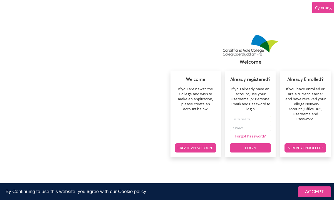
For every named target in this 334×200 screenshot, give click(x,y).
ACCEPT (314, 191)
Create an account (195, 147)
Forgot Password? (250, 136)
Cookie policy (132, 191)
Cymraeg (323, 7)
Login (250, 147)
